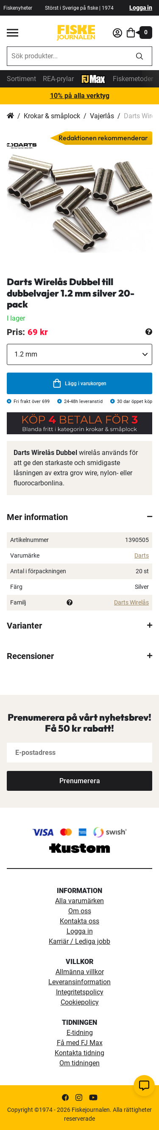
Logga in (140, 7)
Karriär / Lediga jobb (79, 941)
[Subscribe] (79, 781)
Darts (141, 555)
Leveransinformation (79, 982)
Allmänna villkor (80, 972)
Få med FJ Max (80, 1043)
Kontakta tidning (79, 1053)
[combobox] (67, 56)
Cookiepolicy (80, 1002)
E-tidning (80, 1033)
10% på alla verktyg (79, 96)
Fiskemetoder (133, 79)
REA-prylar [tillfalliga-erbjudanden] (58, 79)
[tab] (79, 517)
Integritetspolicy (79, 992)
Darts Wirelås (131, 602)
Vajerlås (102, 116)
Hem (10, 116)
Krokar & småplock (52, 116)
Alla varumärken (79, 901)
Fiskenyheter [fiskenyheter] (17, 8)
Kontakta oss (79, 921)
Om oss (79, 911)
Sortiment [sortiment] (21, 79)
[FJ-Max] (93, 78)
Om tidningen (79, 1063)
